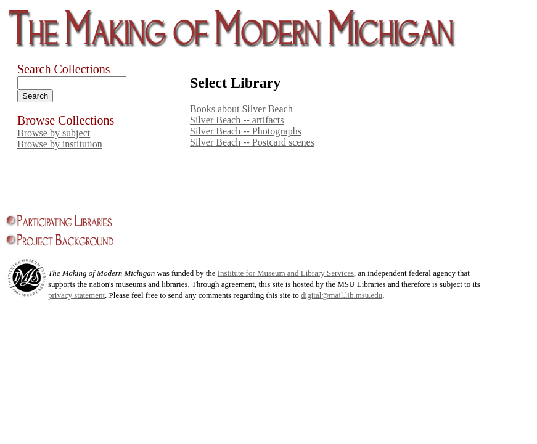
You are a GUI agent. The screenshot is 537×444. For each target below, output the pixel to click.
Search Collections (63, 69)
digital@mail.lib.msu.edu (341, 295)
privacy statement (76, 295)
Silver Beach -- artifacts (237, 120)
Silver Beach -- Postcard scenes (252, 142)
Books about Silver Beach (241, 109)
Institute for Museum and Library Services (286, 273)
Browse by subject (53, 133)
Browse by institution (59, 144)
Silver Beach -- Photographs (245, 131)
